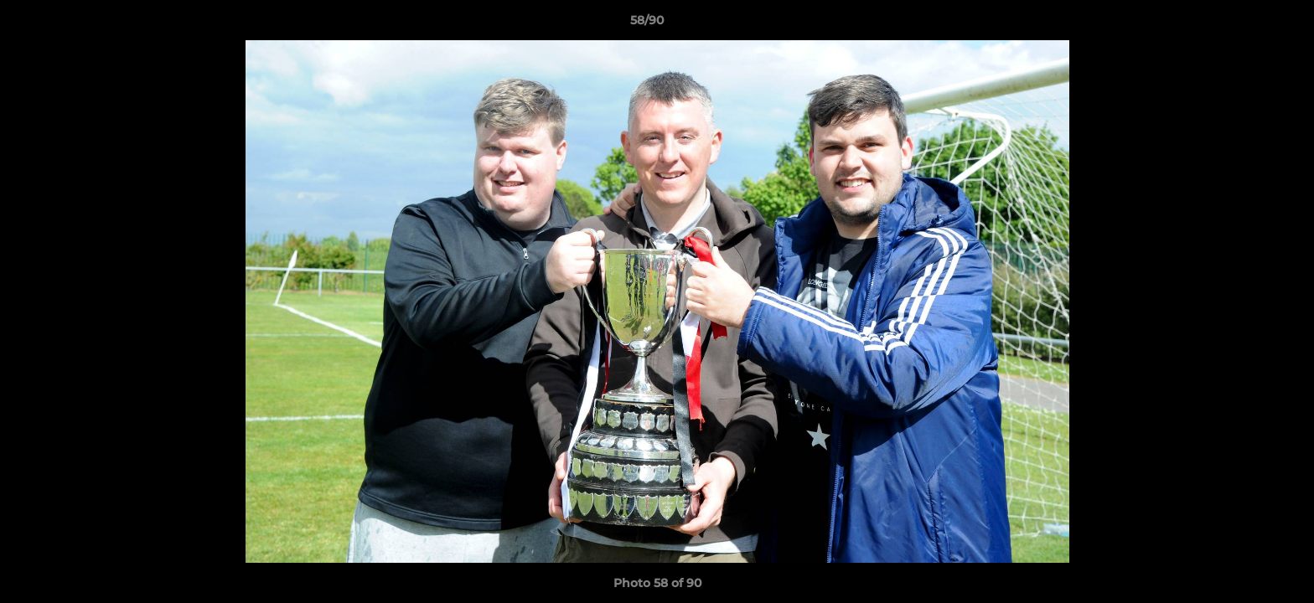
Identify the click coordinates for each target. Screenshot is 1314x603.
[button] (1244, 24)
